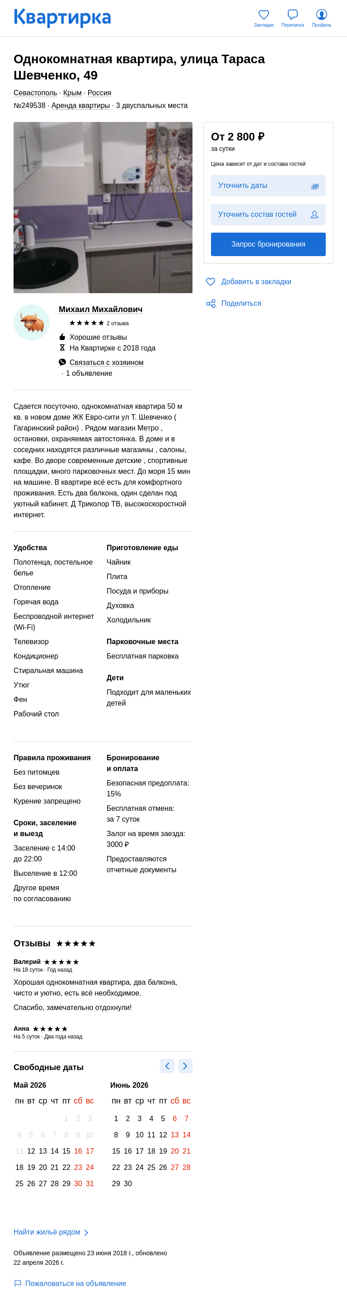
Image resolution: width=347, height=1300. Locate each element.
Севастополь (35, 93)
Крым (72, 93)
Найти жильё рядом (47, 1232)
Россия (99, 93)
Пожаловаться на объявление (70, 1283)
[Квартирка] (68, 18)
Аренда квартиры (81, 105)
